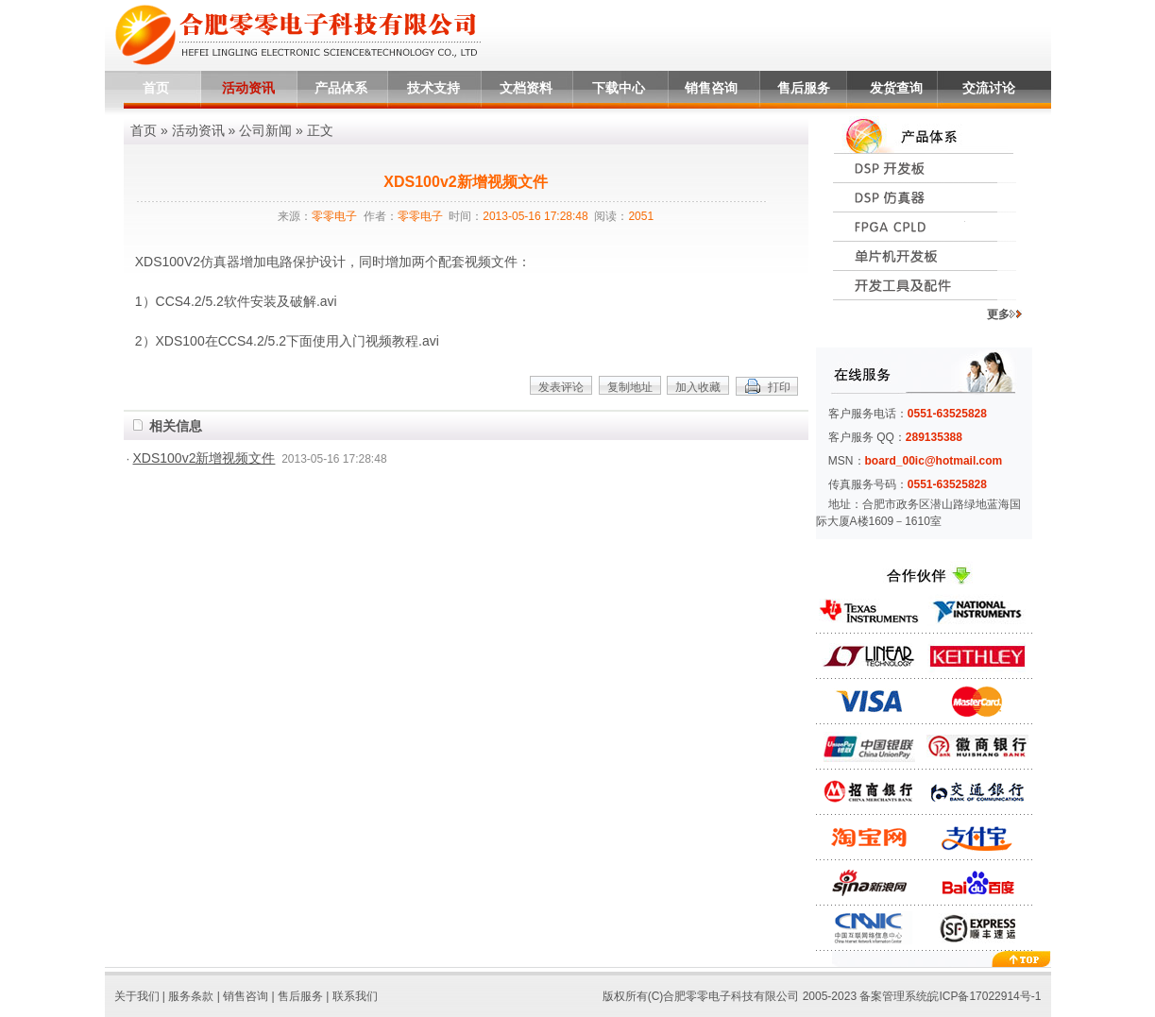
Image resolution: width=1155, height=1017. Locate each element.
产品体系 (340, 87)
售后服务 (803, 87)
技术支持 (433, 87)
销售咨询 (711, 87)
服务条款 (190, 996)
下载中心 (618, 87)
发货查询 (896, 87)
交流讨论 (988, 87)
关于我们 (137, 996)
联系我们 (355, 996)
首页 (156, 87)
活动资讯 (248, 87)
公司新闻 (265, 130)
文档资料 (526, 87)
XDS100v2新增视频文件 (204, 458)
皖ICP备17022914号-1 (984, 996)
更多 (1004, 314)
